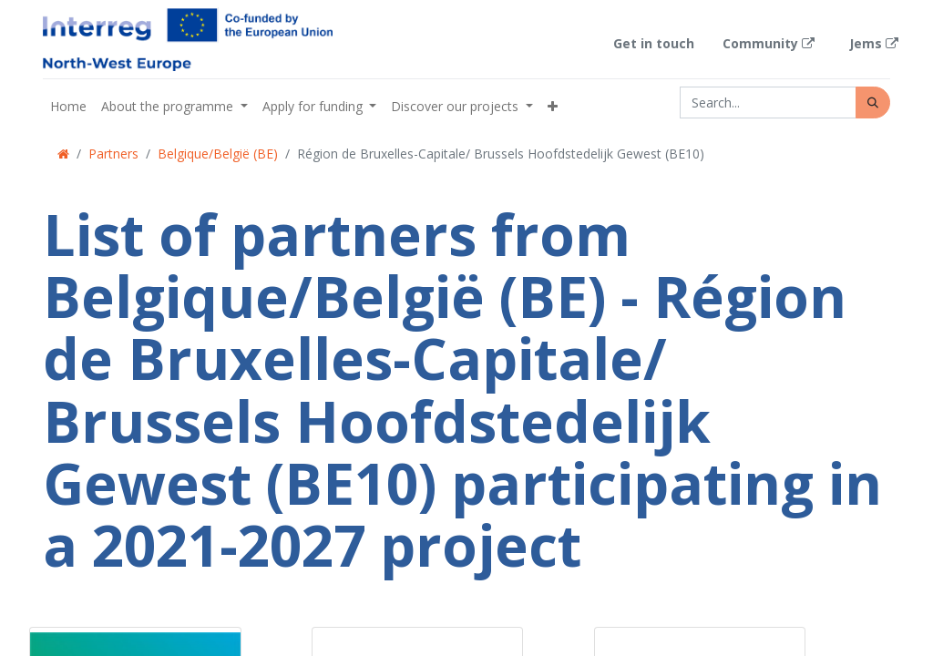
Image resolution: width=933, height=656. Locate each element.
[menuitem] (68, 106)
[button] (552, 106)
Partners (113, 153)
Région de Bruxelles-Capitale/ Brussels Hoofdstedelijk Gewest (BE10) (500, 153)
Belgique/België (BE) (218, 153)
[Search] (873, 102)
